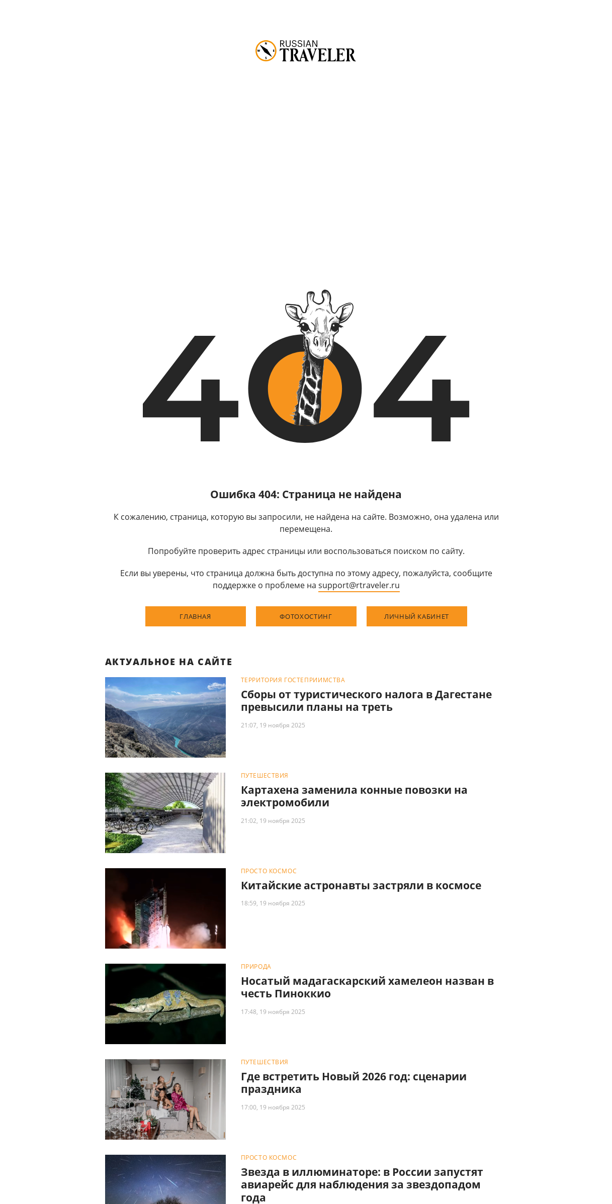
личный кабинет (416, 616)
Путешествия (265, 776)
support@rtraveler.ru (359, 585)
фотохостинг (306, 616)
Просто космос (269, 871)
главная (195, 616)
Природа (256, 967)
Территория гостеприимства (293, 680)
